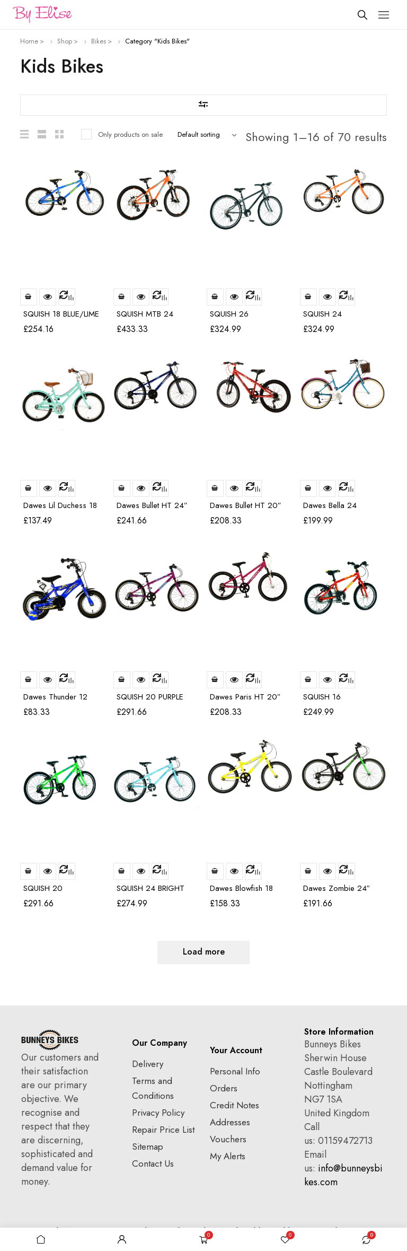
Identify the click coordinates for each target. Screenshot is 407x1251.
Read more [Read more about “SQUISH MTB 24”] (121, 296)
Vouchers (228, 1139)
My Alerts (227, 1156)
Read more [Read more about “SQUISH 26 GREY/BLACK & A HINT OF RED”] (215, 296)
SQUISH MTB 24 (145, 314)
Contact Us (153, 1163)
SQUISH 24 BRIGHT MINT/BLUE (150, 892)
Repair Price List (163, 1129)
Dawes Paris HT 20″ (245, 697)
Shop (64, 41)
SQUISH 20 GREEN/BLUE (46, 892)
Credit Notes (234, 1105)
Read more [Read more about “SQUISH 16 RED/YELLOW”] (308, 679)
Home (29, 41)
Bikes (98, 41)
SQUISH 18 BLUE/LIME (61, 314)
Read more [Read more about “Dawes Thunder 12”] (28, 679)
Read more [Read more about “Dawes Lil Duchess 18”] (28, 488)
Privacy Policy (158, 1112)
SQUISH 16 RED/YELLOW (327, 701)
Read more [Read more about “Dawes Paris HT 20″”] (215, 679)
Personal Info (235, 1071)
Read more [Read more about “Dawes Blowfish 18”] (215, 871)
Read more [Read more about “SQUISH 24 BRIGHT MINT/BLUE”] (121, 871)
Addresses (230, 1122)
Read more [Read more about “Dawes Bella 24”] (308, 488)
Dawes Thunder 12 (55, 697)
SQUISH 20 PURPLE (150, 697)
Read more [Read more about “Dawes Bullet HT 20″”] (215, 488)
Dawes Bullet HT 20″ (245, 505)
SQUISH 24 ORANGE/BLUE (329, 318)
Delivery (147, 1063)
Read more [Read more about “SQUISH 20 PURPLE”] (121, 679)
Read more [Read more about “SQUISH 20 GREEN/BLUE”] (28, 871)
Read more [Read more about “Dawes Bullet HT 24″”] (121, 488)
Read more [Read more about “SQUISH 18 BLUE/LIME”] (28, 296)
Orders (223, 1088)
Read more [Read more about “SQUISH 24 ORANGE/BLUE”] (308, 296)
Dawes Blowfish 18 (241, 888)
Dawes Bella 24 (330, 505)
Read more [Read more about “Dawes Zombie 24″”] (308, 871)
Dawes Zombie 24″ (336, 888)
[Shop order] (209, 134)
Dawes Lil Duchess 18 (60, 505)
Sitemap (147, 1146)
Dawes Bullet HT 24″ (152, 505)
